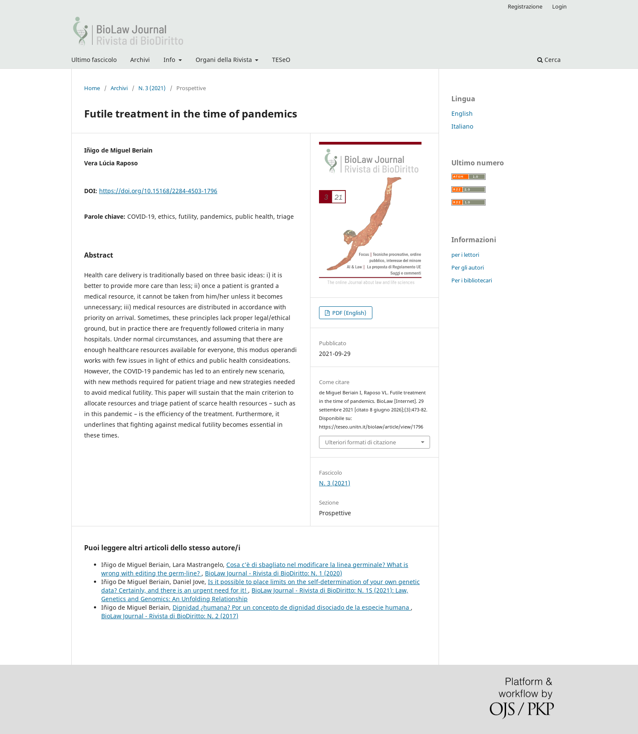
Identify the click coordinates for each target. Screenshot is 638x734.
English (462, 113)
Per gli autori (467, 267)
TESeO (281, 60)
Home (92, 88)
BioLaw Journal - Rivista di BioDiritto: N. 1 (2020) (273, 573)
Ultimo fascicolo (94, 60)
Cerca (549, 60)
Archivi (140, 60)
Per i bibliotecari (471, 280)
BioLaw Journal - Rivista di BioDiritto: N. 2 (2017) (169, 616)
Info (170, 60)
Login (559, 6)
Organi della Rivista (225, 60)
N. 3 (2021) (152, 88)
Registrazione (525, 6)
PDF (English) (348, 313)
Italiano (462, 126)
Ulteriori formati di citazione (360, 442)
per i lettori (465, 254)
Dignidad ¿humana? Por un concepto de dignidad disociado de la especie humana (292, 607)
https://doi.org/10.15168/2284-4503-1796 (158, 191)
